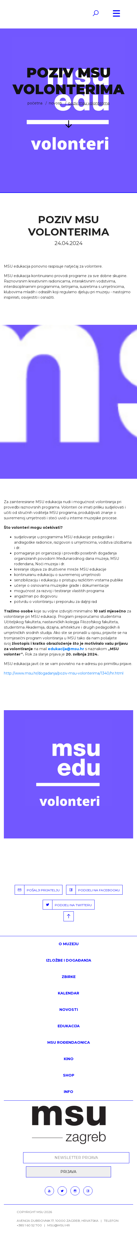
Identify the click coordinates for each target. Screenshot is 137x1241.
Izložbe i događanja (68, 960)
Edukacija (69, 1026)
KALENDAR (68, 993)
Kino (69, 1059)
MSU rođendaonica (68, 1042)
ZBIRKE (69, 976)
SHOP (68, 1075)
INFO (68, 1091)
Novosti (55, 103)
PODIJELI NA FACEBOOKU (93, 889)
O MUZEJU (69, 944)
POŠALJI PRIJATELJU (37, 889)
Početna (35, 103)
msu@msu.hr (58, 1225)
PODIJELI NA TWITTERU (67, 904)
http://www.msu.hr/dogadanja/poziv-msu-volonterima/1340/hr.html (63, 673)
